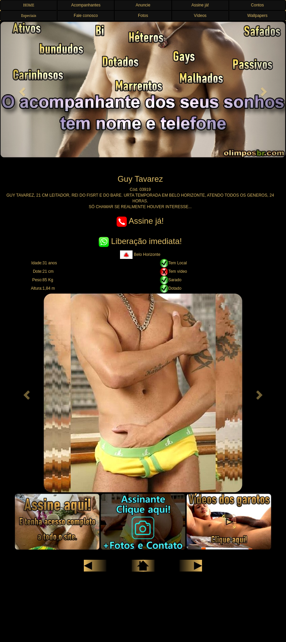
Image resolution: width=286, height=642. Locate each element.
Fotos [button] (143, 15)
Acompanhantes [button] (85, 5)
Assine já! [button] (200, 5)
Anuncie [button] (143, 5)
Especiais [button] (28, 15)
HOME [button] (28, 5)
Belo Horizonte (140, 254)
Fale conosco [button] (86, 15)
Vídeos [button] (200, 15)
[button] (21, 89)
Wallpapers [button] (257, 15)
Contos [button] (257, 5)
